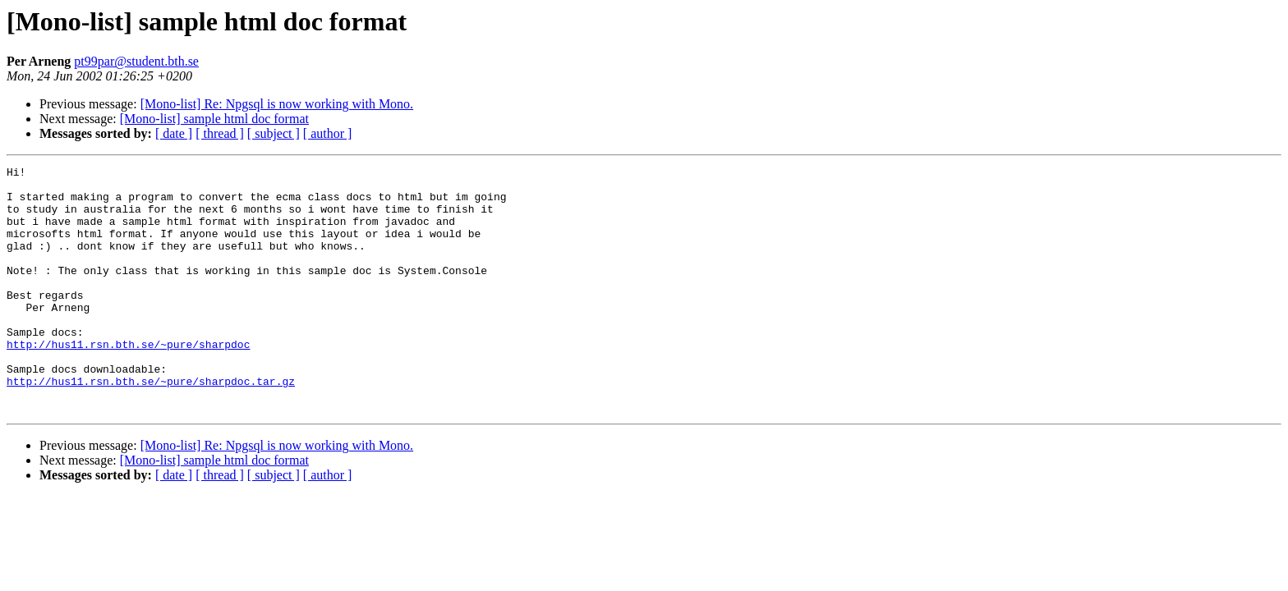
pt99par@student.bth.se (136, 61)
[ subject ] (273, 133)
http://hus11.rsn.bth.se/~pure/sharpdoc (128, 380)
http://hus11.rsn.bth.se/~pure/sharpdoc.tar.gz (151, 425)
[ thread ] (220, 133)
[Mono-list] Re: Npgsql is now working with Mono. (276, 104)
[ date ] (173, 133)
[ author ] (327, 133)
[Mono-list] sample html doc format (214, 119)
